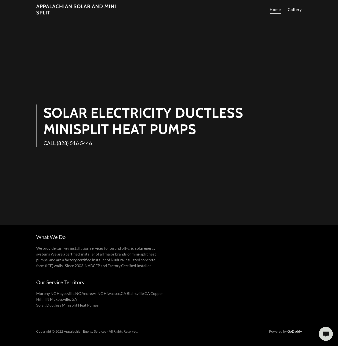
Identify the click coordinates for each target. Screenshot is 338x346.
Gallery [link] (295, 9)
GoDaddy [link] (294, 331)
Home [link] (275, 9)
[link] (76, 13)
